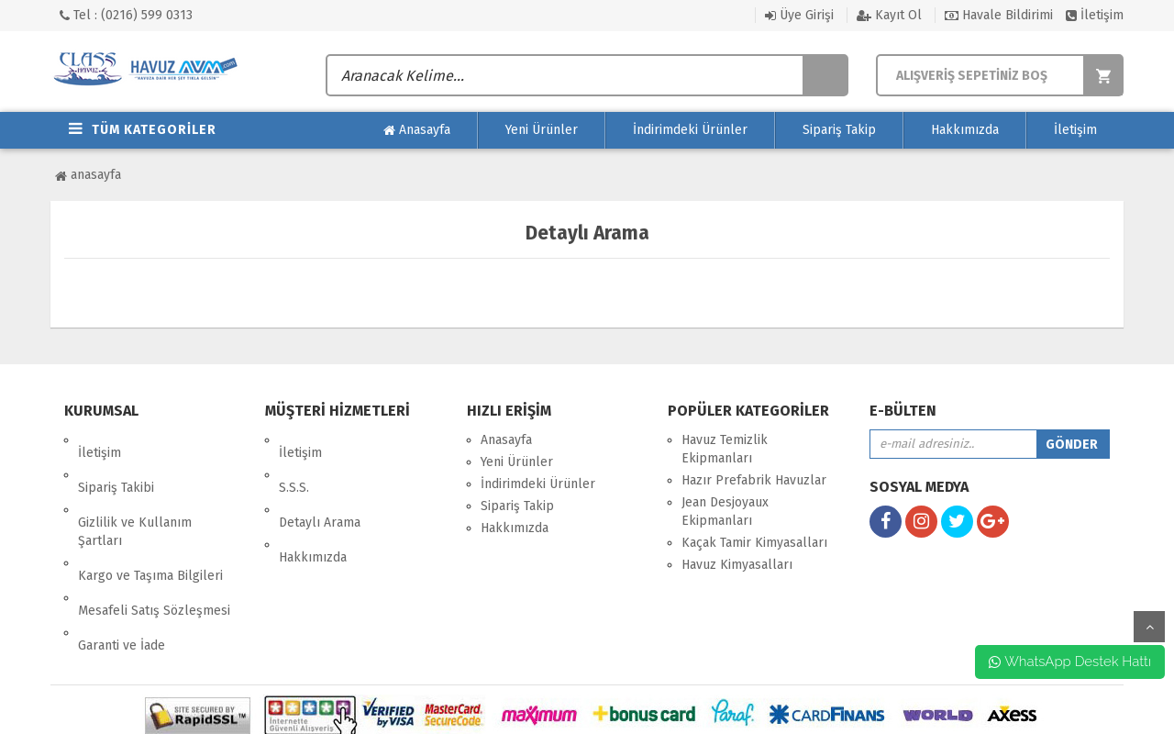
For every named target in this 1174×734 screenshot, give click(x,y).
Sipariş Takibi (116, 462)
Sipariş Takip (839, 130)
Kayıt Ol (889, 15)
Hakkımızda (965, 130)
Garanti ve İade (121, 568)
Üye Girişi (799, 15)
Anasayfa (416, 130)
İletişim (1095, 15)
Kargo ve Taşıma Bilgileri (150, 524)
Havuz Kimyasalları (736, 565)
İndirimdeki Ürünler (690, 130)
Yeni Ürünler (541, 130)
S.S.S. (294, 462)
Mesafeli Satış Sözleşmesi (154, 546)
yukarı (1149, 626)
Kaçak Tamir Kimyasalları (754, 542)
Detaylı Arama (319, 484)
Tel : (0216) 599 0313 (126, 15)
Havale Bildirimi (999, 15)
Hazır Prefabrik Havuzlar (753, 480)
